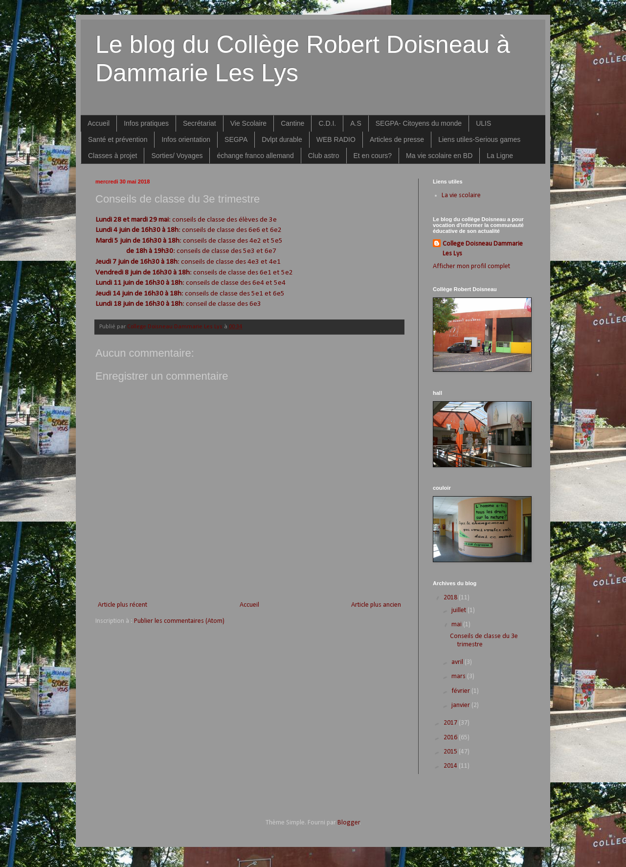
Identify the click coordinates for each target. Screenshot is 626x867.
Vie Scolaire (248, 123)
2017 (451, 723)
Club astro (323, 156)
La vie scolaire (461, 195)
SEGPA (235, 139)
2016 (451, 737)
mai (457, 624)
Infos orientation (185, 139)
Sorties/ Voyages (176, 156)
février (461, 691)
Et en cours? (373, 156)
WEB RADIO (336, 139)
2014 (451, 766)
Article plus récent (122, 605)
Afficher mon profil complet (471, 266)
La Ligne (500, 156)
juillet (459, 610)
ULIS (483, 123)
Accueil (99, 123)
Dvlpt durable (282, 139)
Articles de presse (397, 139)
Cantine (292, 123)
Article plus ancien (376, 605)
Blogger (348, 822)
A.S (355, 123)
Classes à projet (112, 156)
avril (458, 662)
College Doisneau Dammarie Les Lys (483, 248)
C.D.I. (327, 123)
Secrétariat (199, 123)
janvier (461, 705)
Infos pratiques (146, 123)
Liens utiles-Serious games (479, 139)
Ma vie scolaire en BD (439, 156)
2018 (451, 597)
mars (459, 676)
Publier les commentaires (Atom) (179, 621)
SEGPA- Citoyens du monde (419, 123)
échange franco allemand (255, 156)
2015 (451, 751)
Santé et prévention (117, 139)
